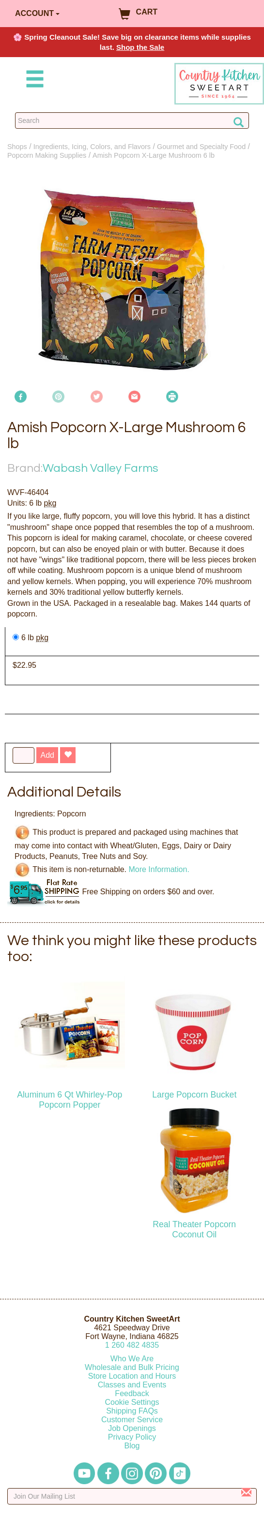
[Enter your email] (132, 1496)
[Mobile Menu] (33, 80)
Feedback (132, 1393)
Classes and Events (132, 1385)
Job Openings (132, 1428)
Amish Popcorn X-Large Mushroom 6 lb (154, 155)
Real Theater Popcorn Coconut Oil (194, 1229)
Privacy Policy (132, 1437)
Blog (132, 1446)
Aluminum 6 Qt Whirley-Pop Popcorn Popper (69, 1100)
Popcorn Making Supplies (46, 155)
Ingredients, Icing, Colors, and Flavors (92, 146)
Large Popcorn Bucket (194, 1094)
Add (47, 755)
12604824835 (132, 1345)
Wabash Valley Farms (100, 468)
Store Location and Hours (132, 1376)
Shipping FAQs (132, 1411)
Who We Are (132, 1358)
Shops (17, 146)
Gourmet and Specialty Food (201, 146)
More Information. (158, 869)
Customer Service (132, 1419)
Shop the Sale (140, 47)
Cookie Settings (132, 1402)
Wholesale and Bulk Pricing (132, 1367)
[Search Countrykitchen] (132, 120)
